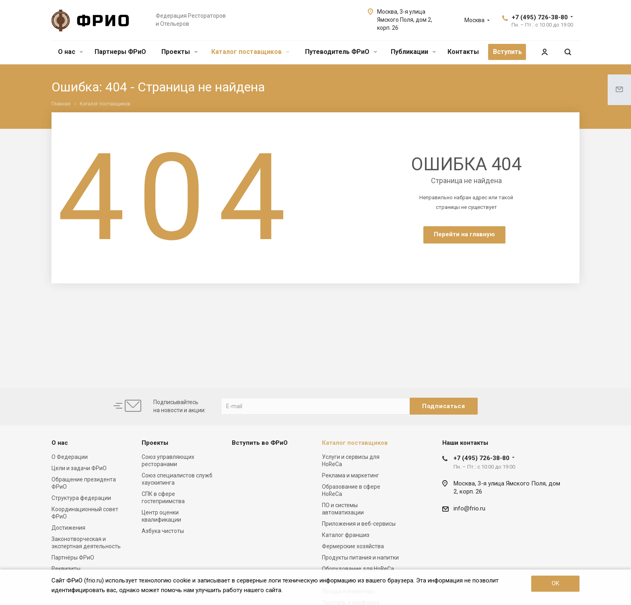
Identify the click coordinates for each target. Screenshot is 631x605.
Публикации (413, 52)
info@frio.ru (469, 508)
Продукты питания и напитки (360, 557)
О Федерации (70, 457)
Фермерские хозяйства (353, 546)
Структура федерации (81, 498)
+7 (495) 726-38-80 (540, 17)
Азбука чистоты (163, 531)
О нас (70, 52)
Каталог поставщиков (250, 52)
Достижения (68, 527)
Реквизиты (66, 569)
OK (555, 583)
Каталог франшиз (345, 535)
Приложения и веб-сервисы (359, 523)
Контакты (463, 52)
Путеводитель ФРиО (341, 52)
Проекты (179, 52)
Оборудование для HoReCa (358, 569)
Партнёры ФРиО (73, 557)
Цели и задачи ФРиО (79, 468)
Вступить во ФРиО (260, 442)
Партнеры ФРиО (120, 52)
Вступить (507, 52)
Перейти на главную (464, 234)
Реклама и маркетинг (350, 475)
